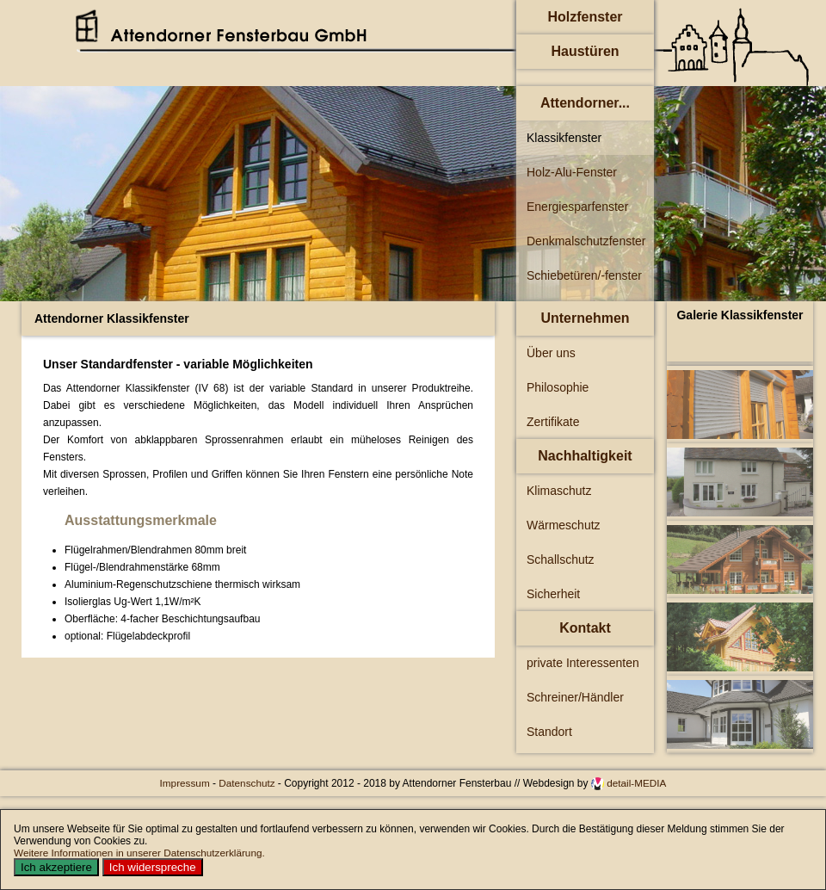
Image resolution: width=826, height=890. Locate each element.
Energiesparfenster (577, 206)
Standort (549, 732)
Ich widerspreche (152, 867)
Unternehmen (584, 318)
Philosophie (558, 387)
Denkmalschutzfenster (586, 241)
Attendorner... (585, 103)
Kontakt (585, 628)
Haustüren (585, 51)
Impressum (186, 782)
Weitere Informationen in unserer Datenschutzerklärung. (139, 852)
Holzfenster (584, 16)
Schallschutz (561, 559)
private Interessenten (583, 663)
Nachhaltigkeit (585, 455)
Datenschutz (248, 782)
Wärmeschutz (564, 525)
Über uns (551, 353)
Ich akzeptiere (56, 867)
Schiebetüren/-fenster (584, 275)
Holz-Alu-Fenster (572, 172)
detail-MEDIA (636, 782)
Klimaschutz (559, 491)
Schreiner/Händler (575, 697)
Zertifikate (553, 422)
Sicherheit (553, 594)
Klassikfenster (564, 138)
